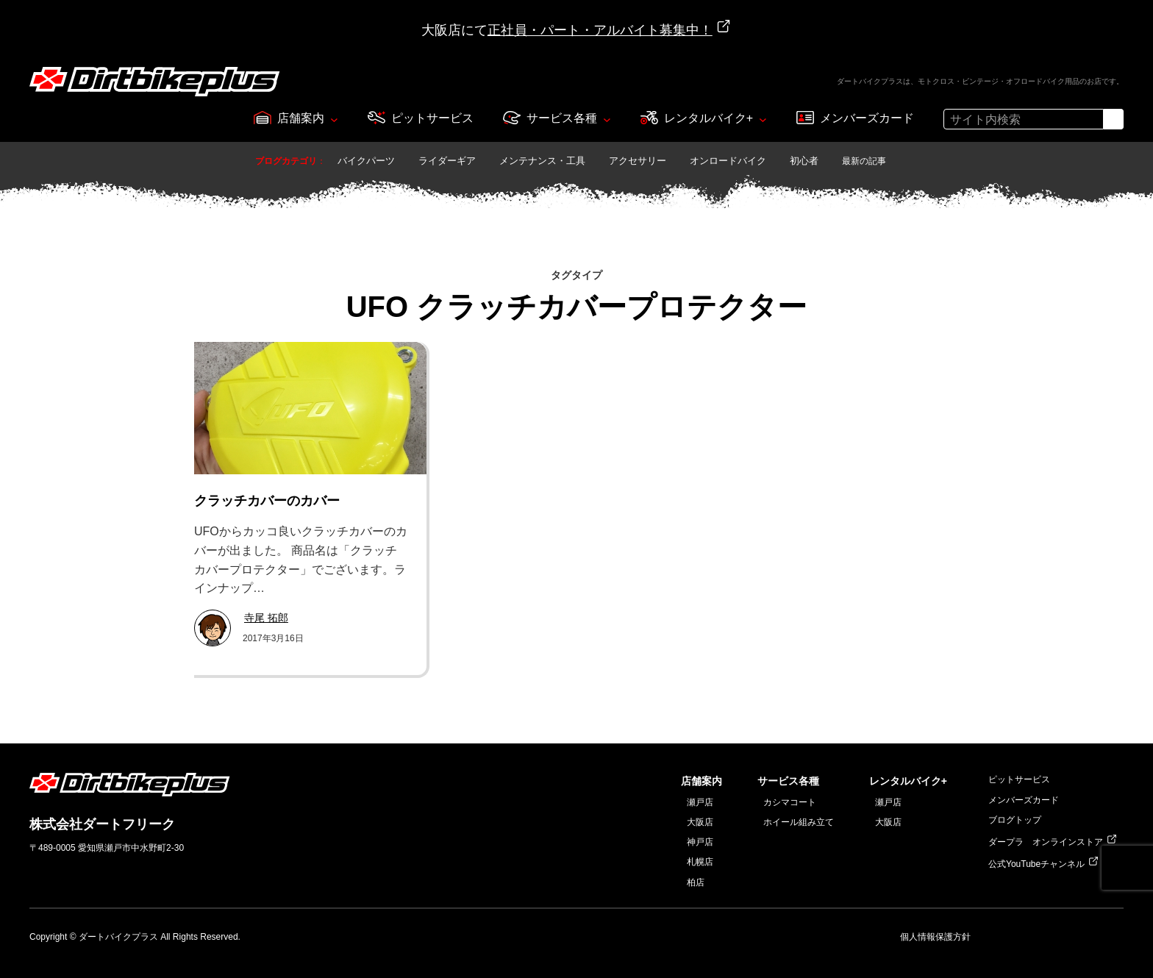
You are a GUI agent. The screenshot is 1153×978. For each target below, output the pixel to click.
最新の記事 (864, 161)
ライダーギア (447, 160)
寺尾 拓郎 (266, 618)
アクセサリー (637, 160)
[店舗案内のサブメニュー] (334, 119)
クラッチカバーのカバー (267, 500)
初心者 (804, 160)
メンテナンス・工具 (542, 160)
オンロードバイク (728, 160)
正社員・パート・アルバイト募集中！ (600, 30)
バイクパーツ (366, 160)
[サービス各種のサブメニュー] (607, 119)
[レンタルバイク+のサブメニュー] (763, 119)
